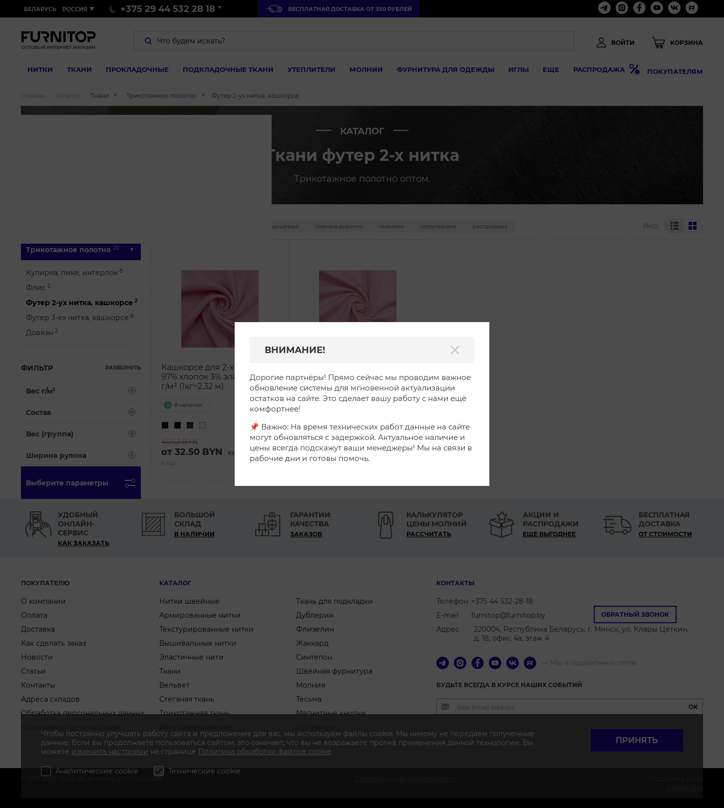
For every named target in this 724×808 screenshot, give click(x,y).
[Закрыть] (454, 350)
